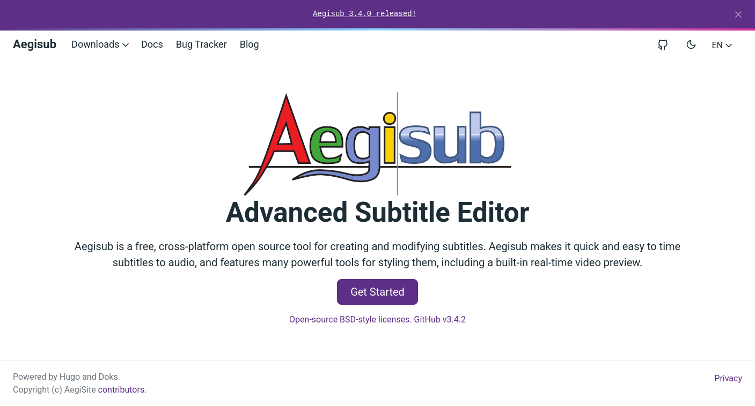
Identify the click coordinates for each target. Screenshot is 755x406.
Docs (152, 44)
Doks (108, 377)
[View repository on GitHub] (667, 44)
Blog (249, 44)
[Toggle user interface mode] (691, 44)
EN (723, 45)
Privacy (728, 378)
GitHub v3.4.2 (440, 319)
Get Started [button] (377, 291)
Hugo (70, 377)
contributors (121, 390)
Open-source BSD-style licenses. (350, 319)
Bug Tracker (201, 44)
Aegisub (34, 44)
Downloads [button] (101, 44)
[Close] (738, 14)
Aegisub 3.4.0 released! (364, 14)
